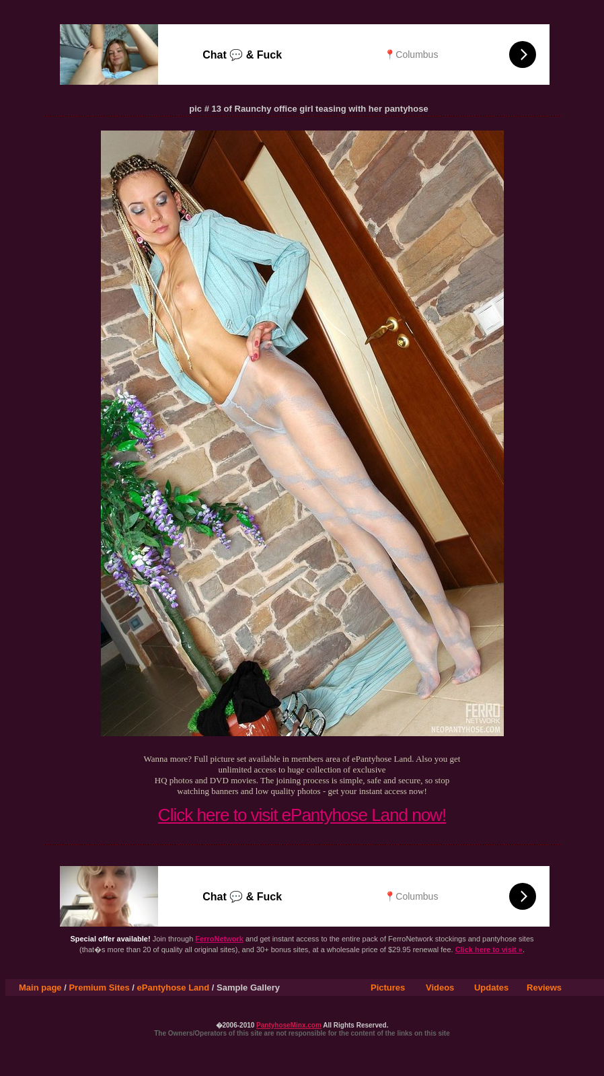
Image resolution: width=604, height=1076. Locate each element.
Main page (40, 987)
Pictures (388, 987)
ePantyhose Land (173, 987)
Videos (440, 987)
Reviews (544, 987)
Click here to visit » (489, 949)
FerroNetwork (219, 939)
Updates (491, 987)
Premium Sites (99, 987)
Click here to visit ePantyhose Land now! (302, 815)
